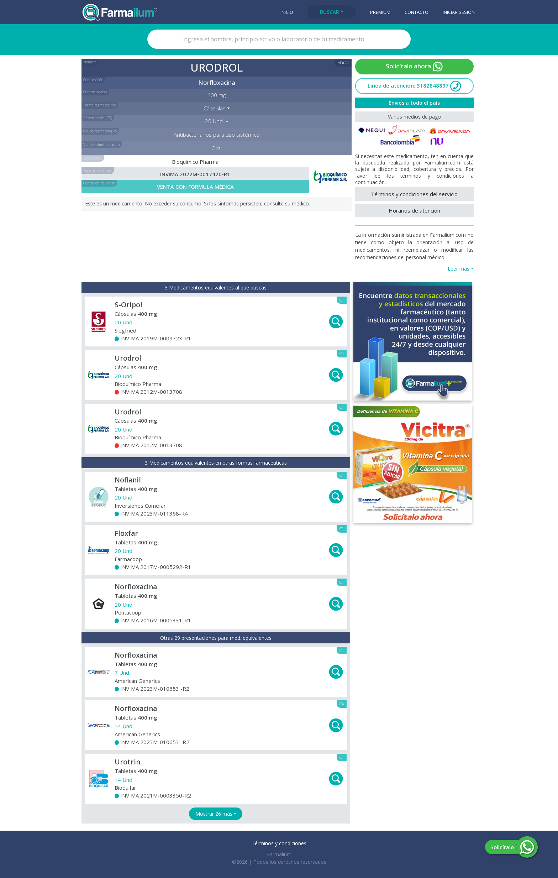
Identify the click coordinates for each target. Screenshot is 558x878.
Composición (93, 79)
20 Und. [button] (214, 121)
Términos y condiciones (279, 843)
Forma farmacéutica (99, 105)
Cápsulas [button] (215, 108)
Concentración (95, 91)
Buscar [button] (329, 12)
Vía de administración (101, 144)
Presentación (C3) (97, 117)
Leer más (458, 268)
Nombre (89, 61)
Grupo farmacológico (100, 131)
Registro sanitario (97, 170)
